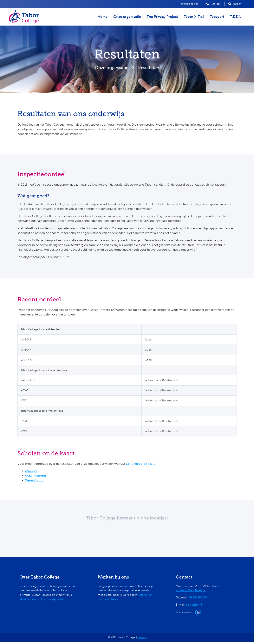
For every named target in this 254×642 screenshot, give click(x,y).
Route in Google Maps (190, 590)
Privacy (142, 637)
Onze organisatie (127, 17)
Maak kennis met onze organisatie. (42, 599)
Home (102, 17)
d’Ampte (31, 471)
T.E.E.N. (236, 17)
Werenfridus (34, 480)
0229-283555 (198, 597)
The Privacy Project (162, 17)
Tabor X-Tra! (194, 17)
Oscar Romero (35, 475)
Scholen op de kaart (140, 463)
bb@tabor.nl (194, 604)
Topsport (217, 17)
